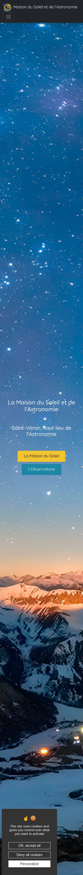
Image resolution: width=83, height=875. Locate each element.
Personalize (29, 864)
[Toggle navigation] (8, 17)
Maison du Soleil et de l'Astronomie (40, 7)
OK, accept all (29, 845)
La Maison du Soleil (41, 455)
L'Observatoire (41, 469)
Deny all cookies (29, 855)
